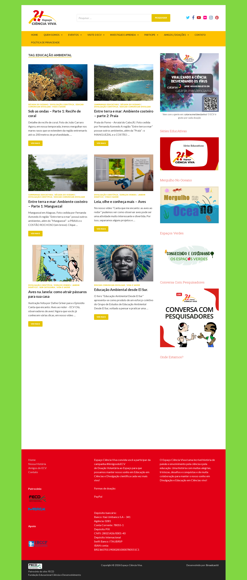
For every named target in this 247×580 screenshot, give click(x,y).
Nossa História (37, 463)
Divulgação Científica (62, 104)
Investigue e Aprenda (123, 34)
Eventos (73, 34)
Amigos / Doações (175, 34)
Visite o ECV (94, 34)
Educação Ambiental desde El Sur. (121, 289)
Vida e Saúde (59, 107)
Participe (149, 34)
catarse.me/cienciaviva (195, 114)
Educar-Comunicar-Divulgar (135, 107)
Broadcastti (212, 565)
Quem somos (52, 34)
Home (34, 34)
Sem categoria (47, 287)
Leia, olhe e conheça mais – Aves (120, 201)
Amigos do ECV (37, 468)
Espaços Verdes (128, 195)
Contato (200, 34)
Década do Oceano (38, 104)
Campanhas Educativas (106, 104)
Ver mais (35, 143)
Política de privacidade (45, 42)
